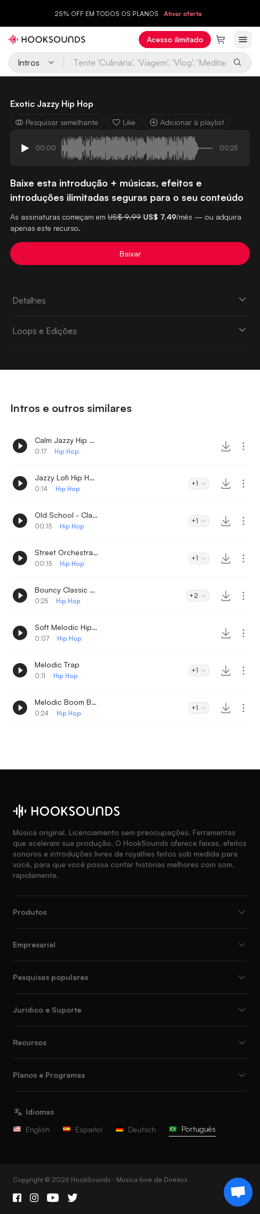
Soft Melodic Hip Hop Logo (67, 627)
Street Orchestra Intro (67, 552)
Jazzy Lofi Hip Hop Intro (67, 477)
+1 (199, 483)
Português (192, 1128)
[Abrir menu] (242, 39)
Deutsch (135, 1129)
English (31, 1129)
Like (124, 122)
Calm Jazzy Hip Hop (67, 440)
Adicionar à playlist (186, 122)
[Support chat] (238, 1192)
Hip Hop (66, 451)
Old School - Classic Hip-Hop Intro (67, 514)
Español (82, 1129)
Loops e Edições (129, 330)
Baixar (130, 253)
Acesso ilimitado (175, 39)
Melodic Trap (57, 664)
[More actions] (243, 446)
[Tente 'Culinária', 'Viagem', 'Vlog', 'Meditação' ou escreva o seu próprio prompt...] (145, 62)
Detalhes (129, 300)
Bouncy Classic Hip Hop (67, 589)
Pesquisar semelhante (56, 122)
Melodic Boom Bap (67, 701)
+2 (198, 596)
